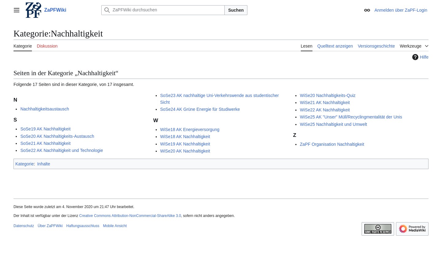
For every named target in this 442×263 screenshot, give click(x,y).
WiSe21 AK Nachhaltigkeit (325, 102)
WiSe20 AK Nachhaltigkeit (185, 151)
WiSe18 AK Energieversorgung (189, 129)
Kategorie (24, 163)
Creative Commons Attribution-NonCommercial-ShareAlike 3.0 (130, 216)
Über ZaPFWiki (50, 226)
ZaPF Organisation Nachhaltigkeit (332, 144)
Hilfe (419, 57)
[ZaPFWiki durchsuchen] (163, 10)
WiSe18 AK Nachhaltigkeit (185, 136)
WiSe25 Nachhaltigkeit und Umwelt (333, 124)
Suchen (236, 10)
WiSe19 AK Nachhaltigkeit (185, 143)
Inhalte (43, 163)
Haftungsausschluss (82, 226)
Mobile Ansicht (114, 226)
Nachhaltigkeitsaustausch (44, 108)
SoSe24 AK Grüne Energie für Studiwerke (200, 109)
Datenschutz (24, 226)
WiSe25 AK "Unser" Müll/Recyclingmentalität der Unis (351, 116)
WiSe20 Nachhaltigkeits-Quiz (327, 95)
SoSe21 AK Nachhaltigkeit (45, 143)
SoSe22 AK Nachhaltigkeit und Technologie (61, 150)
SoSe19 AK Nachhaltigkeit (45, 128)
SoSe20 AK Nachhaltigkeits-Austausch (57, 136)
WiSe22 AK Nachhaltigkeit (325, 109)
